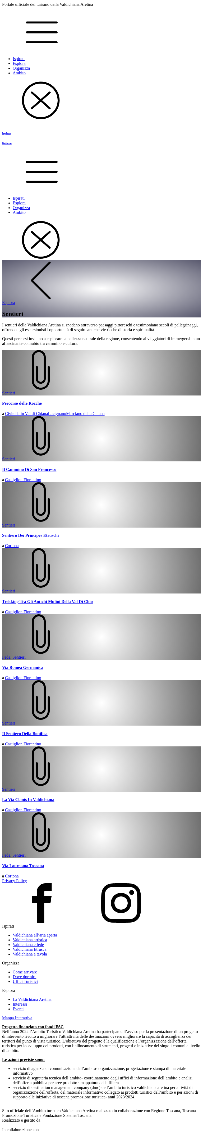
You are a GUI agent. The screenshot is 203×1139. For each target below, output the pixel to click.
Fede (6, 657)
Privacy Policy (14, 881)
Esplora (19, 63)
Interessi (20, 1004)
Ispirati (19, 58)
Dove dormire (24, 976)
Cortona (12, 545)
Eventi (18, 1009)
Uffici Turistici (25, 981)
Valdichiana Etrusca (30, 949)
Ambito (19, 73)
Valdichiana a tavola (30, 954)
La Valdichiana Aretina (32, 999)
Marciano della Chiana (85, 413)
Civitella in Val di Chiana (26, 413)
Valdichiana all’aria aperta (35, 935)
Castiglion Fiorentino (23, 479)
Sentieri (8, 393)
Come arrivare (25, 972)
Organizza (21, 68)
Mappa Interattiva (17, 1018)
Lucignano (57, 413)
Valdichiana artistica (30, 940)
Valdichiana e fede (28, 944)
